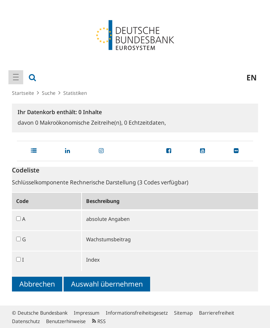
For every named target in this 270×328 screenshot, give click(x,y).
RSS (99, 321)
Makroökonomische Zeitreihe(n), (79, 122)
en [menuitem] (251, 77)
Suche (49, 93)
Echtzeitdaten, (145, 122)
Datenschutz (26, 321)
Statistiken (75, 93)
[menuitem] (15, 77)
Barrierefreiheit (216, 312)
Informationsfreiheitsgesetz (137, 312)
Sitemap (183, 312)
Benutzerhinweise (66, 321)
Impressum (86, 312)
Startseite (23, 93)
